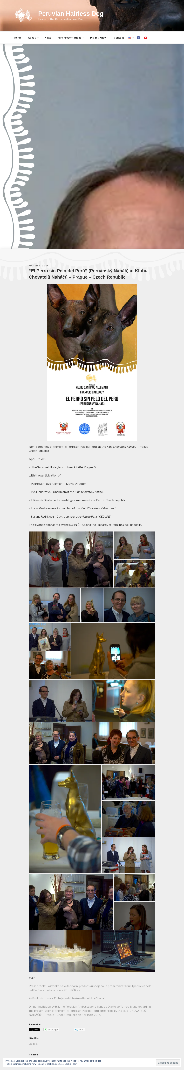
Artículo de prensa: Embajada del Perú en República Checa (66, 998)
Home (18, 37)
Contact (119, 37)
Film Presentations (71, 37)
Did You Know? (98, 37)
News (48, 37)
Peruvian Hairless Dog (71, 13)
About (33, 37)
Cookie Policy (71, 1064)
